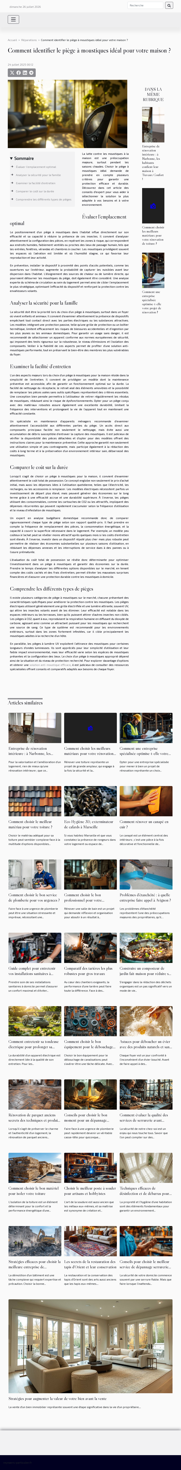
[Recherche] (145, 5)
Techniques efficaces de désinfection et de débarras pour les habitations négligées (144, 1193)
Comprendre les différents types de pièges (43, 199)
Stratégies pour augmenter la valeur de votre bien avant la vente (57, 1398)
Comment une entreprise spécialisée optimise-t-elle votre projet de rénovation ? (151, 302)
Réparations (29, 40)
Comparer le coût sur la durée (35, 191)
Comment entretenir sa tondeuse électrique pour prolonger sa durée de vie (33, 1047)
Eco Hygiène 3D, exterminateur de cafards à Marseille (88, 824)
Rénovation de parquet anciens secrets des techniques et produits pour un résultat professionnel (34, 1120)
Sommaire (24, 158)
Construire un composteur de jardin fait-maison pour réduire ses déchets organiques (146, 973)
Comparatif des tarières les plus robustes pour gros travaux (88, 971)
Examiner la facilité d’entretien (35, 183)
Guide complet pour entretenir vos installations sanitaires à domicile (32, 973)
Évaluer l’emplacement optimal (36, 166)
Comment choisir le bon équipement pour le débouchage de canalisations (88, 1047)
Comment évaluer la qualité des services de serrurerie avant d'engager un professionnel (144, 1120)
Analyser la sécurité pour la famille (38, 175)
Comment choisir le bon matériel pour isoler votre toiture (33, 1191)
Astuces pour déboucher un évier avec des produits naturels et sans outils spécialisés (145, 1047)
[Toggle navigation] (13, 19)
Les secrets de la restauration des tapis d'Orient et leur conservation (90, 1264)
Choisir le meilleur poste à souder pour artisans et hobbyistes (90, 1191)
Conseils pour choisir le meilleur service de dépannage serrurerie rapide (144, 1267)
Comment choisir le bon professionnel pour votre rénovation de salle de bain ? (86, 900)
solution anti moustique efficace (50, 664)
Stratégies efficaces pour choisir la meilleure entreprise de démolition (34, 1267)
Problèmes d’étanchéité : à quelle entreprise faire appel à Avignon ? (145, 897)
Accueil (12, 40)
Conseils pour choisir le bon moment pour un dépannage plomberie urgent (85, 1120)
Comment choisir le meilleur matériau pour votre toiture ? (30, 824)
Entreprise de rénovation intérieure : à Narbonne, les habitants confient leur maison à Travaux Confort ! (153, 162)
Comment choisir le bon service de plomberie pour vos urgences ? (34, 897)
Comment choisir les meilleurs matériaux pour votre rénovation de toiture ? (153, 235)
